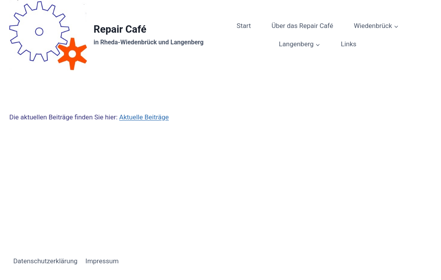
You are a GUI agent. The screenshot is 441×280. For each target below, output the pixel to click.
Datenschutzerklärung (45, 261)
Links (348, 44)
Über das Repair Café (302, 26)
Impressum (102, 261)
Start (244, 26)
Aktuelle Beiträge (144, 117)
